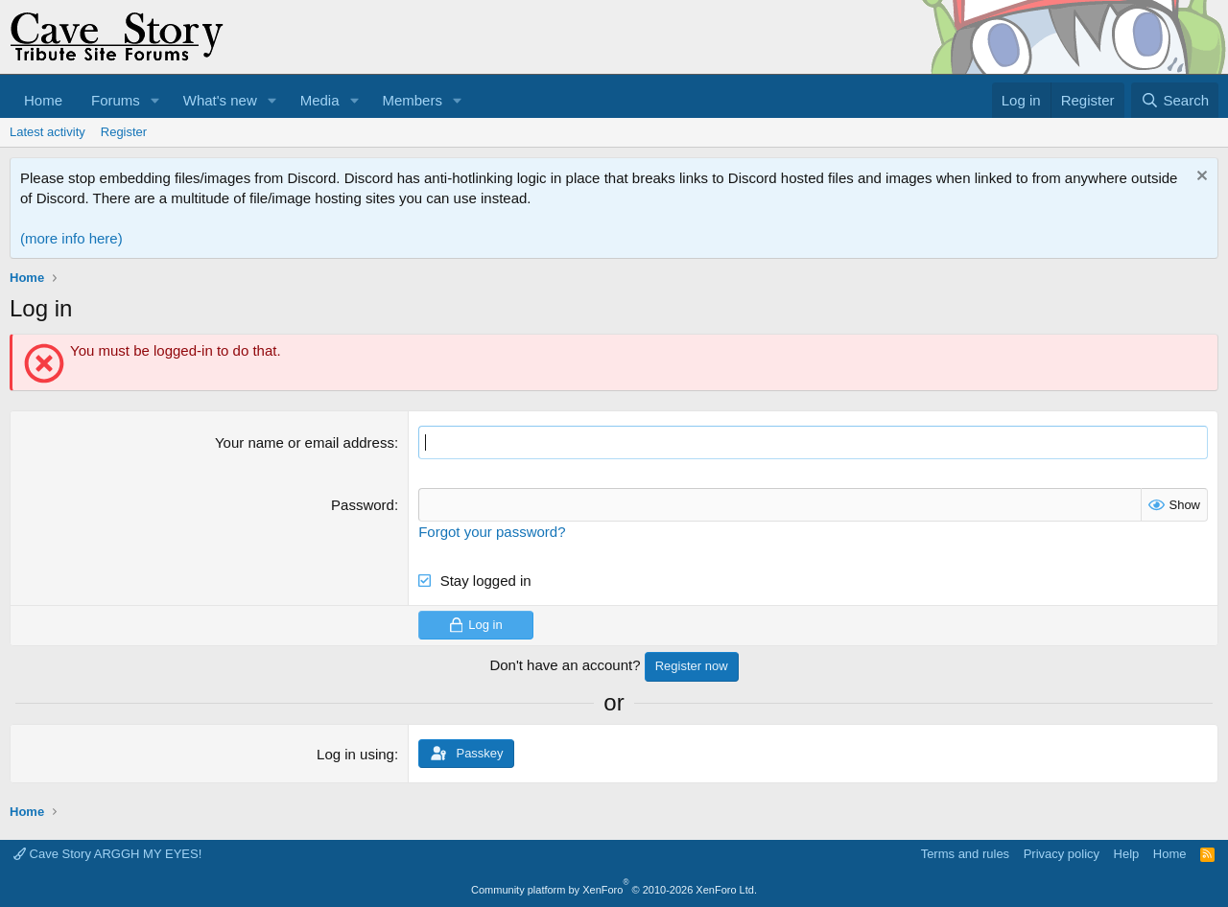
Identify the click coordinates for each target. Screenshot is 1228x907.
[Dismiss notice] (1200, 178)
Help (1127, 854)
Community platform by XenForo (614, 889)
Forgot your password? (491, 531)
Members (412, 100)
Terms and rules (965, 854)
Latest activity (47, 132)
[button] (155, 100)
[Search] (1174, 100)
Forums (115, 100)
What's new (220, 100)
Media (320, 100)
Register (124, 132)
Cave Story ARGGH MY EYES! (107, 854)
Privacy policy (1061, 854)
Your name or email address (304, 442)
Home (43, 100)
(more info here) (71, 238)
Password (362, 505)
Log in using (355, 754)
